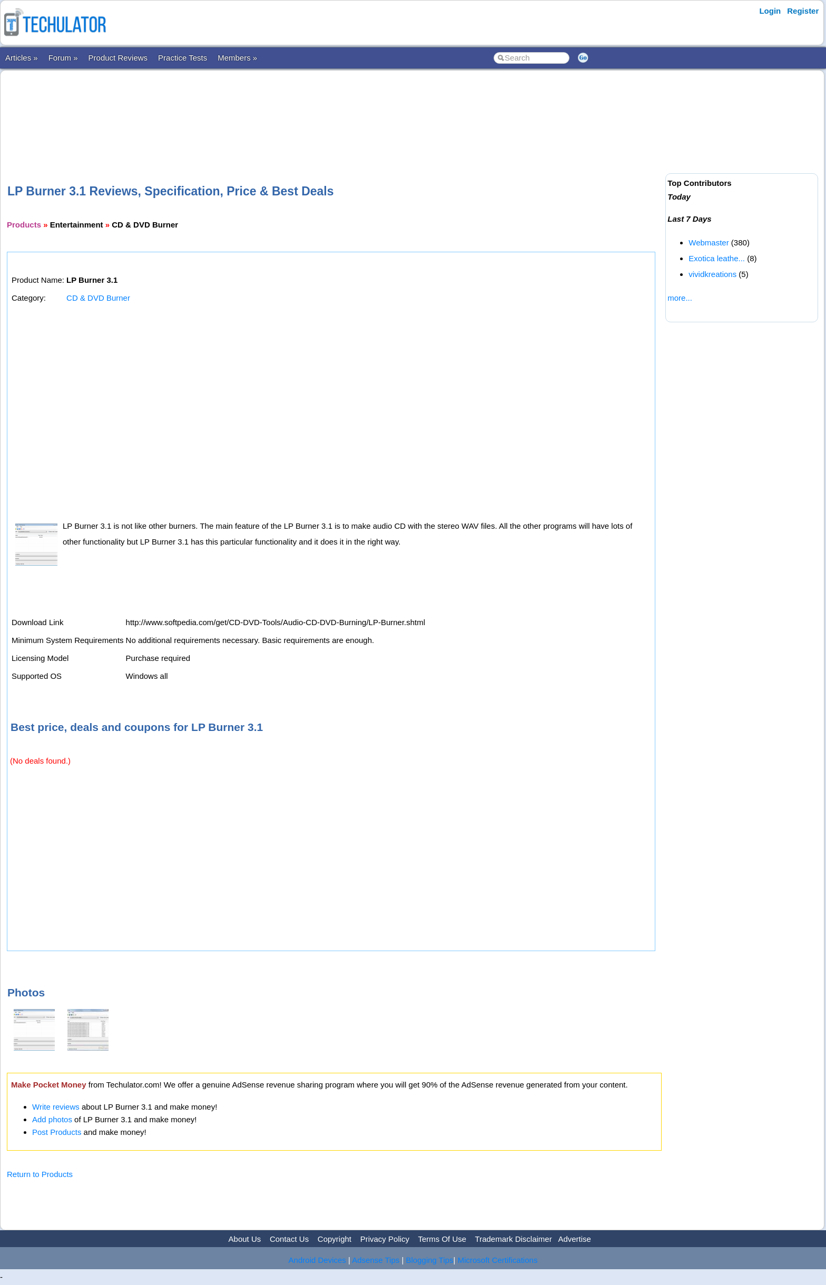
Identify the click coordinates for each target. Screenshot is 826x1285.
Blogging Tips (430, 1260)
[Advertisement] (334, 110)
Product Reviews (118, 57)
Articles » (21, 57)
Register (803, 10)
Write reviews (56, 1106)
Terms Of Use (442, 1238)
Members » (237, 57)
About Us (245, 1238)
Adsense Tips (375, 1260)
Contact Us (289, 1238)
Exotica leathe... (717, 258)
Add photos (52, 1119)
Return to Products (40, 1174)
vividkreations (712, 274)
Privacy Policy (384, 1238)
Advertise (574, 1238)
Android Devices (317, 1260)
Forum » (63, 57)
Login (770, 10)
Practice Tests (182, 57)
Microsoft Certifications (498, 1260)
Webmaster (709, 242)
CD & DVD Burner (98, 297)
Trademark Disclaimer (513, 1238)
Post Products (56, 1132)
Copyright (334, 1238)
